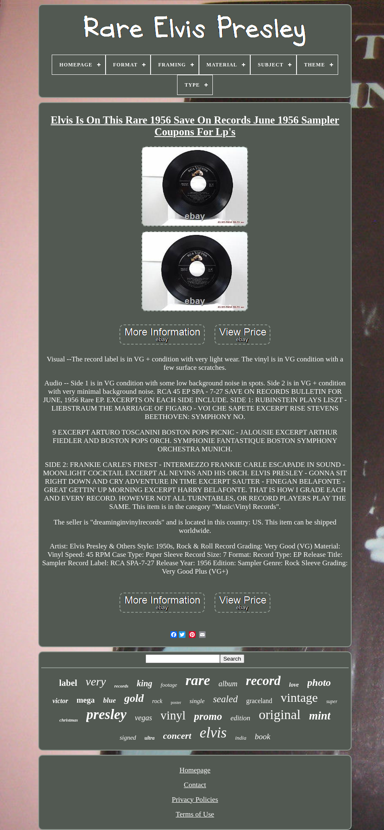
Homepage (195, 770)
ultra (150, 738)
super (332, 701)
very (96, 681)
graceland (259, 700)
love (294, 685)
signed (127, 737)
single (197, 701)
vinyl (173, 715)
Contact (195, 785)
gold (133, 698)
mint (320, 715)
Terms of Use (195, 814)
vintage (299, 697)
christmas (68, 719)
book (262, 736)
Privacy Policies (195, 800)
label (68, 683)
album (228, 684)
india (240, 738)
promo (208, 716)
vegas (143, 718)
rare (197, 680)
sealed (225, 699)
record (263, 680)
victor (60, 700)
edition (240, 718)
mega (86, 700)
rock (157, 701)
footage (169, 685)
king (144, 683)
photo (319, 682)
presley (106, 714)
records (121, 685)
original (280, 714)
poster (176, 702)
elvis (213, 733)
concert (177, 735)
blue (109, 700)
